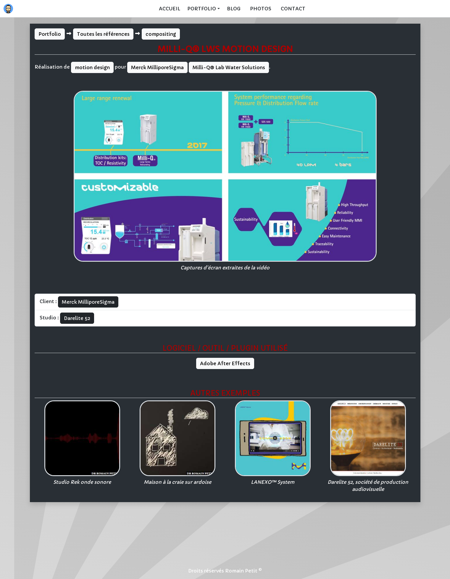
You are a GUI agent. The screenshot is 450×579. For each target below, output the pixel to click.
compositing (161, 34)
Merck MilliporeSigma (157, 67)
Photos (260, 9)
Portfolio (49, 34)
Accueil (169, 9)
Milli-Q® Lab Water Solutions (229, 67)
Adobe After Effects (225, 363)
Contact (293, 9)
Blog (234, 9)
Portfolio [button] (201, 9)
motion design (92, 67)
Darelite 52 (77, 318)
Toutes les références (103, 34)
